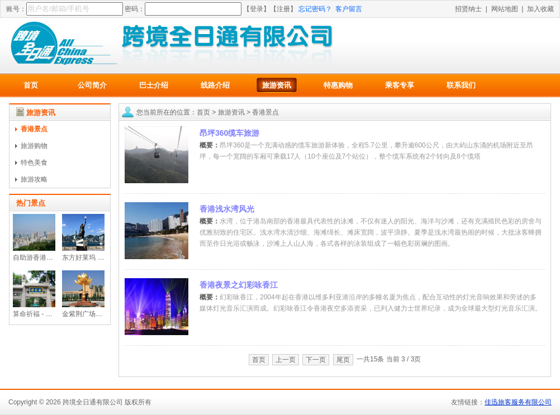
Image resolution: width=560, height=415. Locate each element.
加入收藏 (540, 9)
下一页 (316, 360)
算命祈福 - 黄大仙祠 (43, 314)
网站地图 (504, 9)
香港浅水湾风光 (227, 208)
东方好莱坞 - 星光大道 (95, 257)
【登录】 (256, 9)
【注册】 (283, 9)
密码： (135, 9)
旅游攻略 (34, 179)
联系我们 (461, 85)
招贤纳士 (468, 9)
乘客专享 (399, 85)
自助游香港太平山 (40, 257)
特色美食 (34, 162)
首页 (30, 85)
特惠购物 (338, 85)
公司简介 (92, 85)
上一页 (286, 360)
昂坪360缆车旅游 (229, 132)
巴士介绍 (153, 85)
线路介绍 (215, 85)
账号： (16, 9)
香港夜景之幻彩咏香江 (239, 284)
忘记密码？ (315, 9)
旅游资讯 (276, 85)
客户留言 (348, 9)
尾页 (343, 360)
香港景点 (34, 129)
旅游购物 (34, 146)
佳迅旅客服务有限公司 (518, 402)
